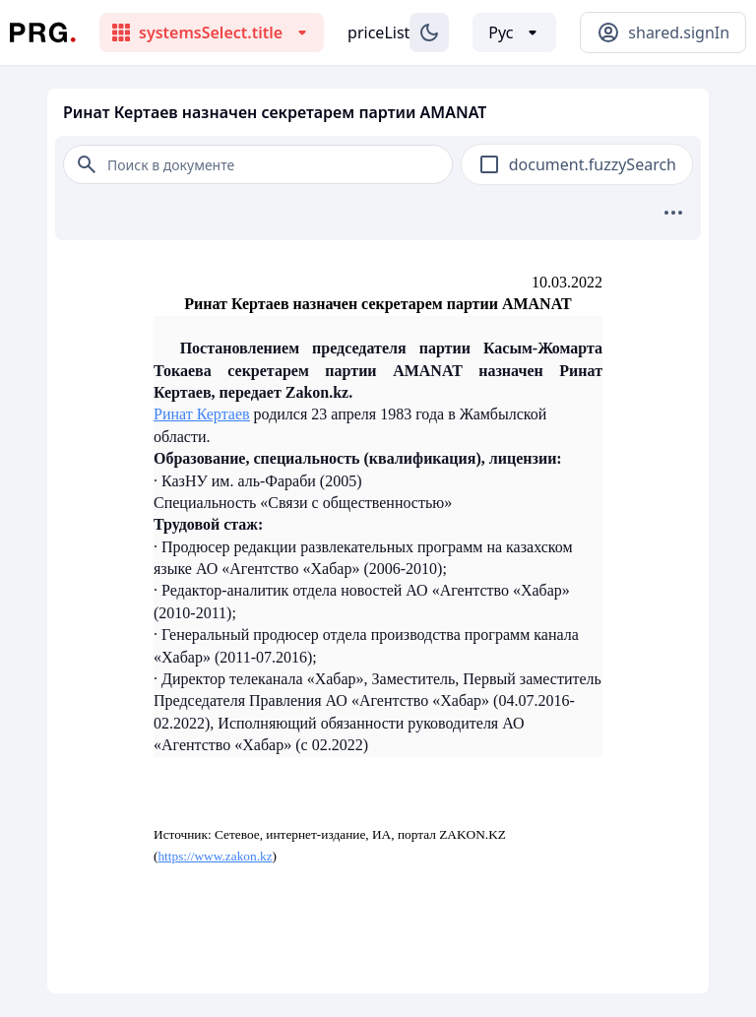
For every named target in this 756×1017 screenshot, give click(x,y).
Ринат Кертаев (202, 414)
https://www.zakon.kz (215, 856)
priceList (378, 32)
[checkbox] (489, 164)
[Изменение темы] (429, 32)
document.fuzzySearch (592, 164)
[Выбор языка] (514, 32)
